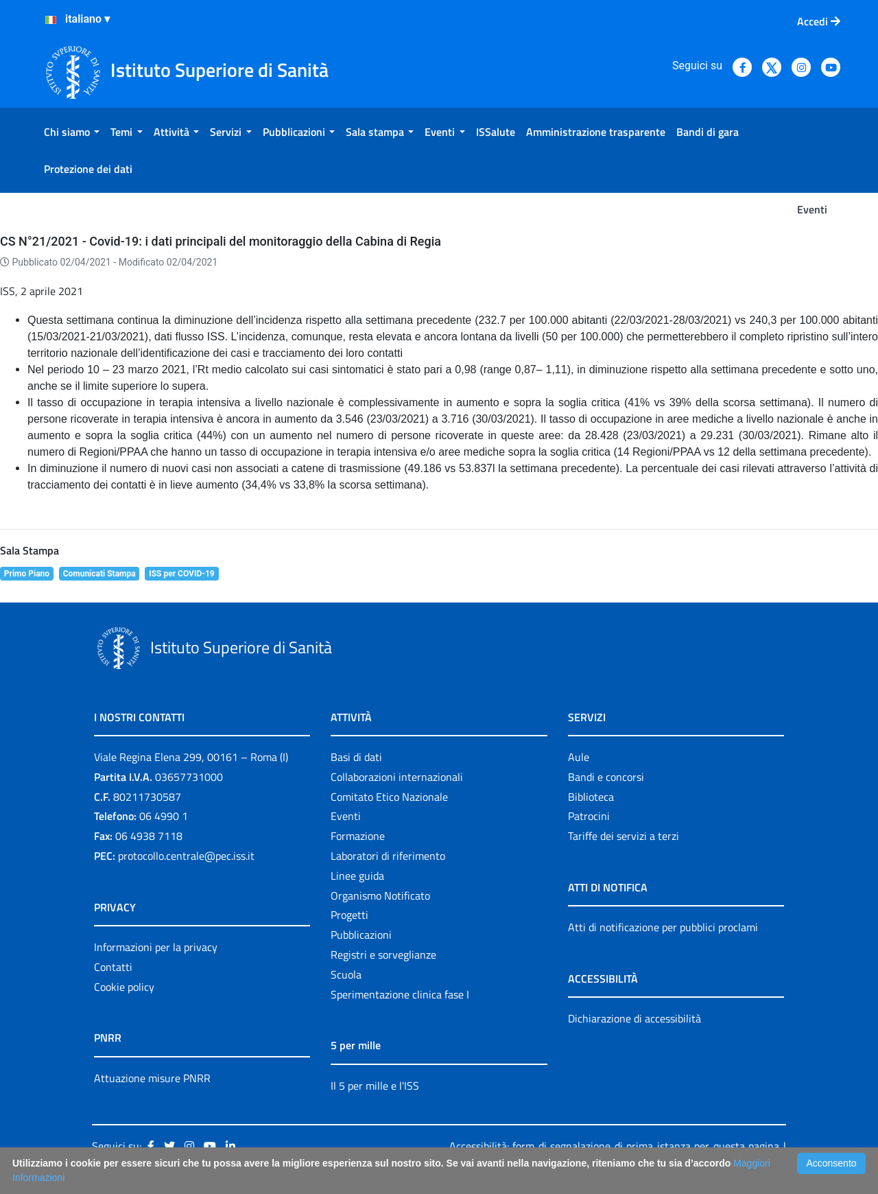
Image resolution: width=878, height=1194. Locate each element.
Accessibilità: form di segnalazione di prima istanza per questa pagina (614, 1146)
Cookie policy (124, 987)
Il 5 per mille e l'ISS (375, 1085)
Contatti (113, 967)
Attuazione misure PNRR (152, 1078)
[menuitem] (71, 131)
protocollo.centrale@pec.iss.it (186, 855)
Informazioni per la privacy (155, 947)
